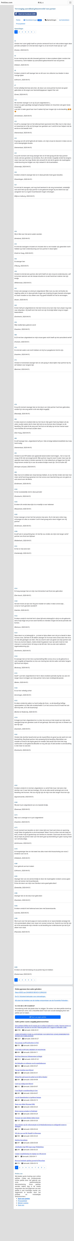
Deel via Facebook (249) (25, 14)
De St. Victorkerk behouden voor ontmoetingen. (30, 1022)
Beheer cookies (23, 1228)
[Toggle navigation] (70, 2)
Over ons (21, 1230)
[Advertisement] (43, 49)
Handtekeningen (32, 20)
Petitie (18, 20)
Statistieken (64, 20)
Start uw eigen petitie (37, 1042)
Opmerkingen (50, 20)
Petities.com (6, 2)
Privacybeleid (20, 24)
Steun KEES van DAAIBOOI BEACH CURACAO (30, 1018)
